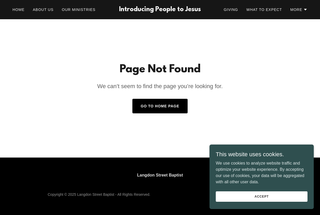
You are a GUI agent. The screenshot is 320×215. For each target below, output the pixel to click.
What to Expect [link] (264, 10)
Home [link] (18, 10)
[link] (160, 10)
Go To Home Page (160, 106)
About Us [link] (43, 10)
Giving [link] (231, 10)
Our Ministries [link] (78, 10)
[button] (298, 9)
